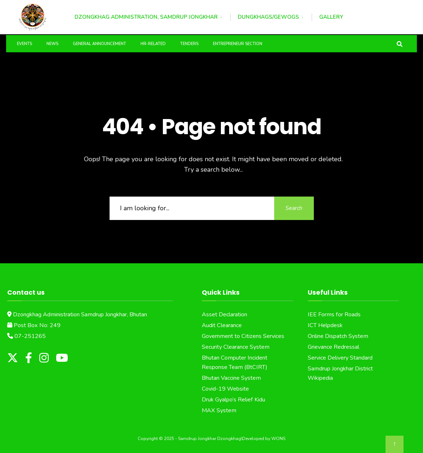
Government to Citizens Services (243, 336)
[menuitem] (152, 16)
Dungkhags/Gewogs (268, 17)
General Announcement (99, 44)
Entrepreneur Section (237, 44)
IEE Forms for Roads (334, 314)
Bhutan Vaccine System (231, 378)
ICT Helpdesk (325, 325)
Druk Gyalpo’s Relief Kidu (233, 399)
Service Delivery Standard (340, 358)
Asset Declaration (224, 314)
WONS (278, 438)
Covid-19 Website (225, 388)
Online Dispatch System (338, 336)
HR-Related (153, 44)
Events (24, 44)
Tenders (189, 44)
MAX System (219, 410)
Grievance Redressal (333, 347)
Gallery (331, 17)
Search (294, 207)
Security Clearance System (236, 347)
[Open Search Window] (399, 43)
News (52, 44)
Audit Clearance (222, 325)
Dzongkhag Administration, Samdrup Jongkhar (146, 17)
